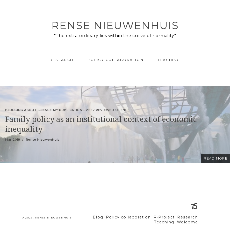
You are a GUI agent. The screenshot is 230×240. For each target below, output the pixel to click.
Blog (107, 217)
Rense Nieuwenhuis (115, 25)
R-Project (167, 217)
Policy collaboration (115, 60)
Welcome (188, 222)
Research (61, 60)
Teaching (169, 60)
